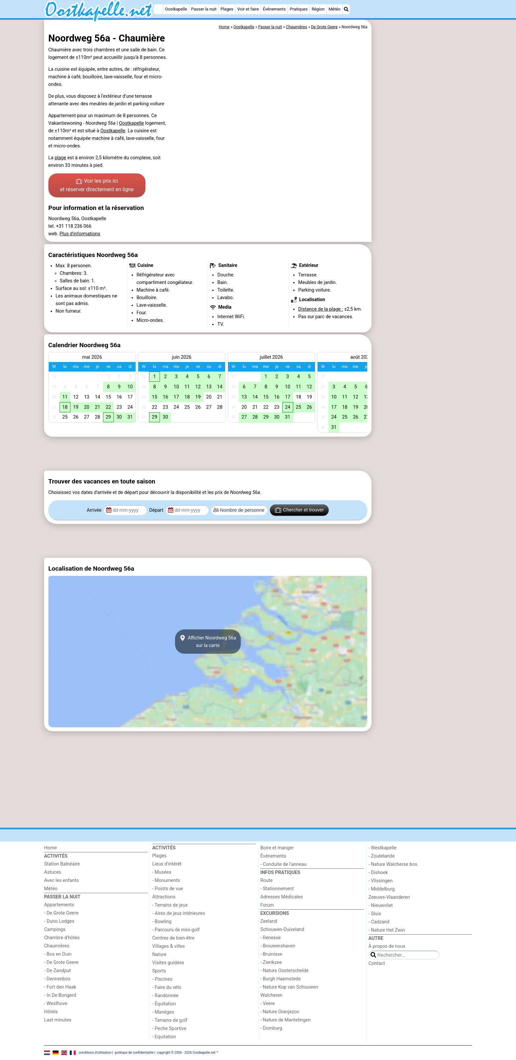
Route (266, 880)
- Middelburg (382, 889)
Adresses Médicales (281, 897)
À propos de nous (387, 946)
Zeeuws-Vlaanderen (389, 897)
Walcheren (271, 995)
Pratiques (299, 9)
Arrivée (95, 510)
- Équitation (164, 1004)
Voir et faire (248, 9)
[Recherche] (346, 9)
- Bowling (162, 921)
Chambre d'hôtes (62, 938)
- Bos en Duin (58, 954)
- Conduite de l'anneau (283, 864)
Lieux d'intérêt (167, 864)
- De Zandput (57, 970)
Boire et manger (277, 848)
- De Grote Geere (61, 913)
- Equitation (164, 1037)
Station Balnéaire (62, 864)
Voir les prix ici (97, 186)
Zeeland (268, 921)
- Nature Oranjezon (279, 1012)
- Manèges (163, 1012)
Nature (159, 954)
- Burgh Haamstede (280, 979)
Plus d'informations (80, 234)
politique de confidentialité (134, 1052)
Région (318, 9)
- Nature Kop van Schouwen (289, 987)
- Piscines (162, 979)
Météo (334, 9)
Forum (267, 905)
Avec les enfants (61, 880)
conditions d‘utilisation (95, 1052)
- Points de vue (167, 889)
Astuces (52, 872)
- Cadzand (379, 922)
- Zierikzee (271, 962)
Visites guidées (168, 963)
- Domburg (271, 1028)
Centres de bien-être (173, 938)
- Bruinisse (271, 954)
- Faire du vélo (166, 987)
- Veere (267, 1003)
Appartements (59, 905)
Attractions (163, 897)
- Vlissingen (381, 881)
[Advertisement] (422, 171)
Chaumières (56, 946)
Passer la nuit (204, 9)
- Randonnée (165, 995)
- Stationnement (277, 889)
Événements (274, 9)
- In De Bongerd (60, 995)
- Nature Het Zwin (387, 930)
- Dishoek (378, 872)
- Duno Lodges (59, 921)
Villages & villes (168, 946)
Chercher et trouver (299, 510)
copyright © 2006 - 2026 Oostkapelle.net (186, 1052)
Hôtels (51, 1012)
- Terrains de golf (170, 1020)
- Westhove (55, 1003)
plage (60, 158)
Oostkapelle (176, 9)
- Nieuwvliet (381, 905)
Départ (157, 510)
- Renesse (270, 938)
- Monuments (166, 880)
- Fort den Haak (60, 987)
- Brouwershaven (277, 946)
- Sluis (375, 914)
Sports (159, 971)
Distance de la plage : (320, 309)
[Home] (158, 9)
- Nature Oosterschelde (284, 970)
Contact (377, 963)
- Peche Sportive (169, 1028)
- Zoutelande (382, 856)
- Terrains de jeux (170, 905)
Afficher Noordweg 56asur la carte (208, 641)
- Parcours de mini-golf (176, 930)
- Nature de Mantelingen (285, 1020)
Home (50, 848)
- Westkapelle (383, 848)
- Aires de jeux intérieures (178, 913)
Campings (54, 929)
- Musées (161, 872)
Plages (226, 9)
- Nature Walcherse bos (393, 864)
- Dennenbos (57, 979)
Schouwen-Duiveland (282, 929)
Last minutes (57, 1020)
